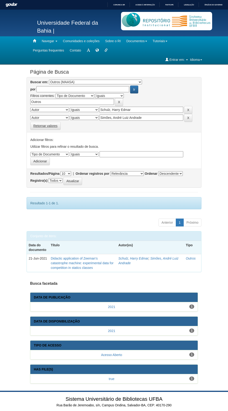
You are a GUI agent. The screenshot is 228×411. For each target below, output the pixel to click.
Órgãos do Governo (213, 5)
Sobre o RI (113, 41)
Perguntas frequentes (48, 50)
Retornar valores (45, 126)
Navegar (49, 41)
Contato (75, 50)
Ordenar (151, 173)
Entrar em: (176, 60)
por (33, 89)
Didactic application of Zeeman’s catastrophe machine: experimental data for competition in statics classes (82, 263)
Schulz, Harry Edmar (133, 258)
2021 (111, 307)
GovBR (11, 5)
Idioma (196, 60)
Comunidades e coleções (81, 41)
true (111, 379)
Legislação (189, 5)
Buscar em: (39, 82)
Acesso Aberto (111, 355)
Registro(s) (39, 180)
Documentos (136, 41)
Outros (191, 258)
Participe (169, 5)
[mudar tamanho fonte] (88, 50)
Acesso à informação (145, 5)
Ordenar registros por (92, 173)
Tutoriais (160, 41)
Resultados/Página (44, 173)
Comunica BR (119, 5)
